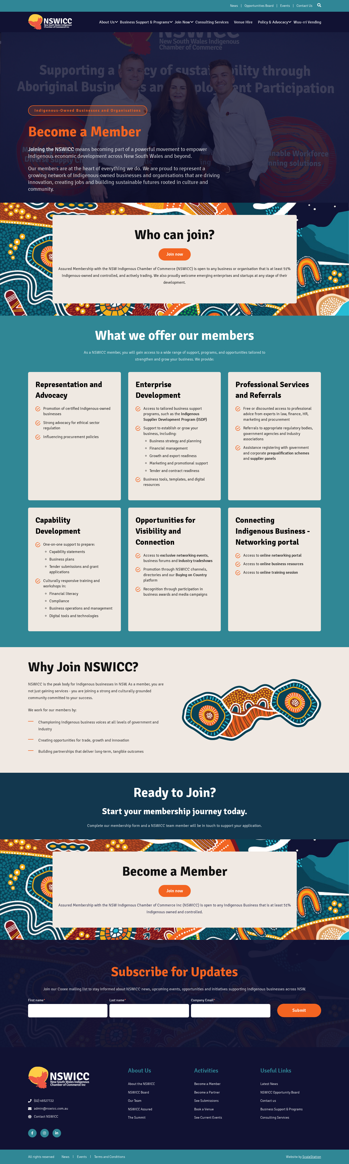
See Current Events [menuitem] (208, 1117)
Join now (174, 254)
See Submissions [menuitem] (206, 1101)
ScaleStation (311, 1157)
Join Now (177, 22)
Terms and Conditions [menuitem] (109, 1157)
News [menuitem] (234, 6)
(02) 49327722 (41, 1101)
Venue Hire (240, 22)
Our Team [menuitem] (134, 1101)
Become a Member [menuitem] (207, 1084)
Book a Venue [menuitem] (204, 1109)
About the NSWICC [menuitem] (141, 1084)
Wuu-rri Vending (307, 22)
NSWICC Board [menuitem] (138, 1092)
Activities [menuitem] (206, 1070)
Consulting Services (207, 22)
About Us (99, 22)
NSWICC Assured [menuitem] (140, 1109)
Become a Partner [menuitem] (207, 1092)
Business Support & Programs (138, 22)
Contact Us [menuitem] (304, 6)
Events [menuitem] (285, 6)
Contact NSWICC (43, 1116)
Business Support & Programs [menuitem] (281, 1109)
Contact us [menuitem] (268, 1101)
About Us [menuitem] (139, 1070)
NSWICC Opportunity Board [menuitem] (279, 1092)
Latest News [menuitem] (269, 1084)
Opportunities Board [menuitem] (259, 6)
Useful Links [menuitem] (275, 1070)
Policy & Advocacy (272, 22)
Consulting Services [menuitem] (274, 1117)
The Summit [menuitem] (137, 1117)
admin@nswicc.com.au (48, 1108)
